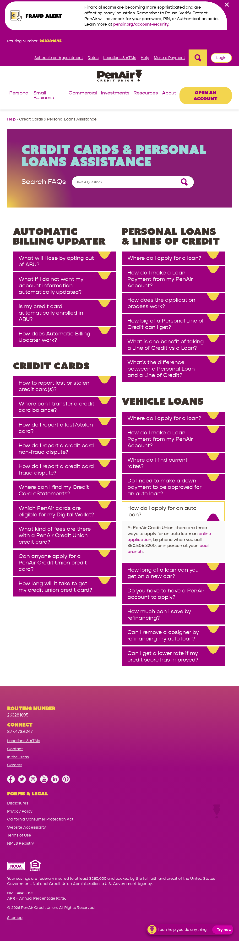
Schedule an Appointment (58, 57)
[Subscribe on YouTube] (44, 781)
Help (145, 57)
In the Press (18, 757)
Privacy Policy (20, 811)
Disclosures (17, 803)
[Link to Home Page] (119, 76)
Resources (146, 93)
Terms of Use (19, 835)
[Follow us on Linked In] (55, 781)
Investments (115, 93)
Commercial (83, 93)
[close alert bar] (226, 4)
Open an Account (205, 95)
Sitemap (14, 917)
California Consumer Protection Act (40, 819)
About (169, 93)
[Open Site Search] (198, 57)
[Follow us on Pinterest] (66, 781)
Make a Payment (169, 57)
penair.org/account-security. (141, 24)
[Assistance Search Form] (133, 182)
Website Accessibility (26, 827)
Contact (15, 749)
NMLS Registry (20, 843)
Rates (93, 57)
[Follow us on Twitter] (22, 781)
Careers (14, 765)
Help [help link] (11, 119)
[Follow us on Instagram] (33, 781)
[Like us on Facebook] (11, 781)
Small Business (43, 95)
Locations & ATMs (119, 57)
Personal (19, 93)
